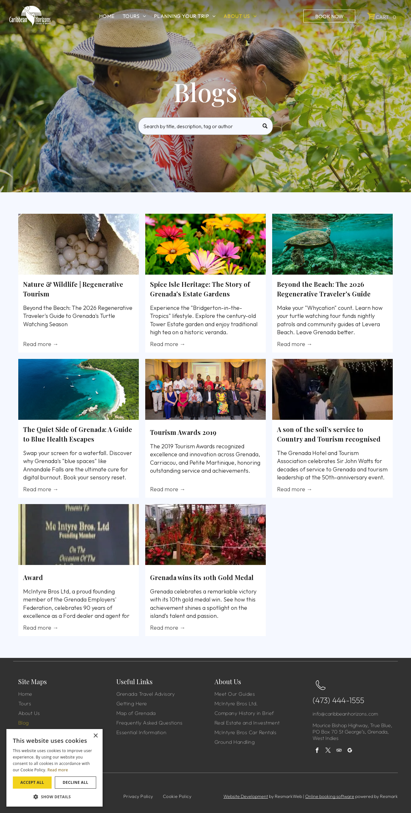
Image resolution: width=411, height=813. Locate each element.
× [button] (95, 736)
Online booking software (329, 796)
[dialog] (54, 768)
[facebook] (317, 751)
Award (33, 577)
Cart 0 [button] (386, 17)
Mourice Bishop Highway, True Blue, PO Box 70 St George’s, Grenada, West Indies (352, 731)
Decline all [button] (75, 782)
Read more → (40, 344)
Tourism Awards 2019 (183, 432)
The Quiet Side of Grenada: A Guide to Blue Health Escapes (77, 434)
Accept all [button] (32, 782)
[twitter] (328, 751)
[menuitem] (107, 16)
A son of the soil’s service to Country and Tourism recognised (329, 434)
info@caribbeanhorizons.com (345, 713)
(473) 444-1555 (338, 700)
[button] (54, 796)
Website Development (245, 796)
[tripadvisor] (339, 751)
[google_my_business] (350, 751)
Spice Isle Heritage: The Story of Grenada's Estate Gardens (200, 289)
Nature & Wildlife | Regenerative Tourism (73, 289)
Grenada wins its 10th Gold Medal (202, 577)
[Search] (205, 126)
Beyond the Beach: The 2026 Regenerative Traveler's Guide (324, 289)
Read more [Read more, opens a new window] (57, 770)
